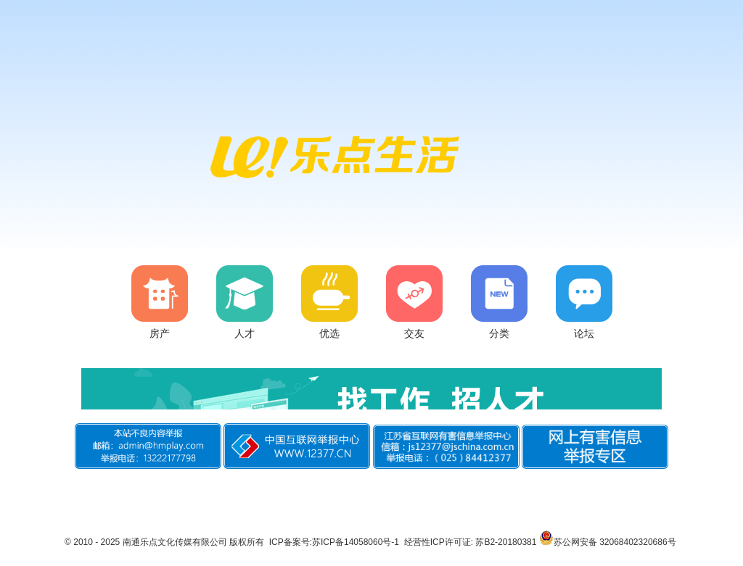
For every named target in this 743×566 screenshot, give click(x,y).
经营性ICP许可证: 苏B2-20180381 (470, 542)
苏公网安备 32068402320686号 (607, 542)
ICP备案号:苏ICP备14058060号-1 (334, 542)
